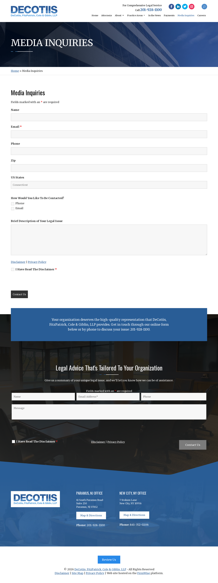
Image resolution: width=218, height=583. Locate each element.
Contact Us (192, 445)
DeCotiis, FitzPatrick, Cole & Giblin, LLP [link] (100, 569)
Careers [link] (201, 15)
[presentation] (34, 281)
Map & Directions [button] (91, 515)
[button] (171, 6)
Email (16, 126)
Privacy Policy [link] (37, 262)
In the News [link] (154, 15)
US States (17, 177)
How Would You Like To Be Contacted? (37, 198)
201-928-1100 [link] (151, 10)
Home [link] (95, 15)
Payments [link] (169, 15)
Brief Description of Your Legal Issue (37, 221)
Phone (15, 143)
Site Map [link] (77, 573)
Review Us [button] (109, 559)
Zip (13, 160)
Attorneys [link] (106, 15)
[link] (34, 15)
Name (15, 110)
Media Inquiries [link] (186, 15)
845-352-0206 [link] (139, 524)
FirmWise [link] (143, 573)
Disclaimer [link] (18, 262)
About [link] (118, 15)
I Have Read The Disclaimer (36, 269)
